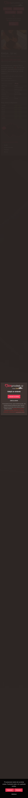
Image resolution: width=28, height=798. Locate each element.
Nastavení (9, 790)
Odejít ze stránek (14, 400)
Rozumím (18, 790)
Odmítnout (14, 794)
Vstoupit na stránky (14, 396)
